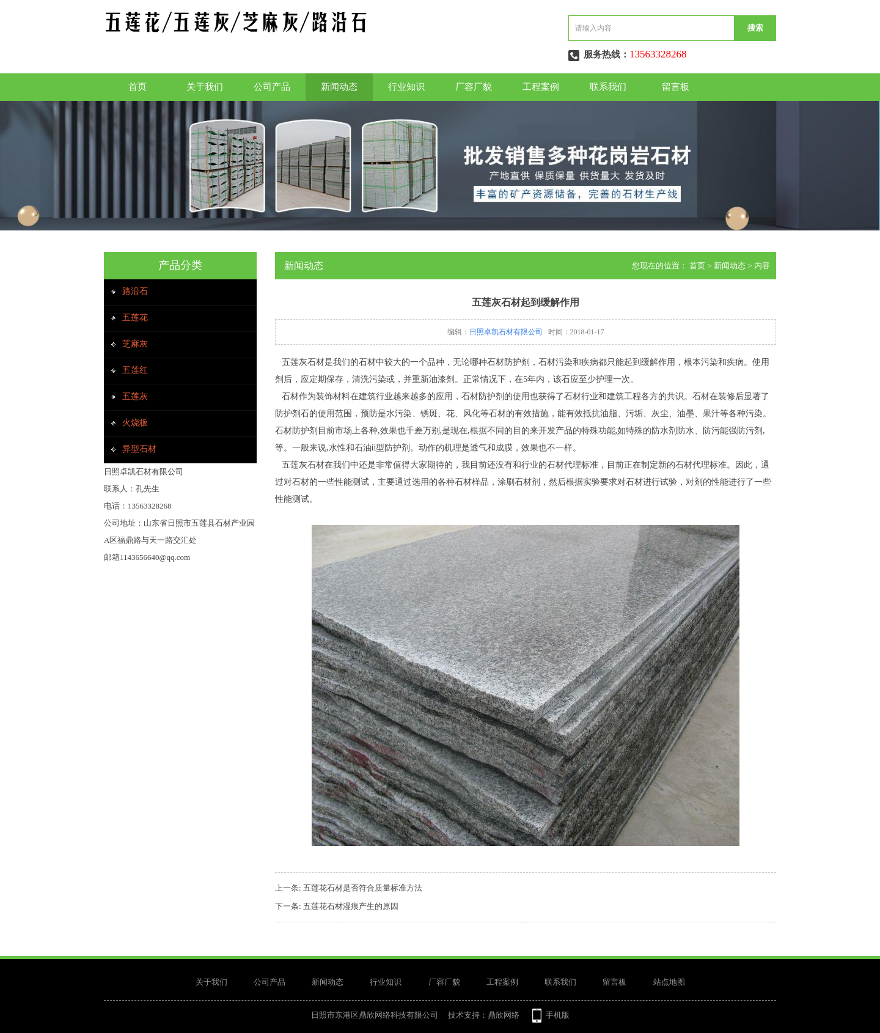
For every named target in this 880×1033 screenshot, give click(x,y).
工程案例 (540, 87)
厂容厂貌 (473, 87)
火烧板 (135, 422)
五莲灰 (135, 396)
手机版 (558, 1015)
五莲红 (135, 370)
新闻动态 (339, 87)
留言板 (675, 87)
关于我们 (204, 87)
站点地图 (669, 982)
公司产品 (272, 87)
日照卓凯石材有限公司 (506, 332)
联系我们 (608, 87)
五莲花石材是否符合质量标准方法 (362, 887)
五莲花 (135, 317)
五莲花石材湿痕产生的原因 (350, 906)
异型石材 (139, 449)
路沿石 (135, 291)
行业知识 (406, 87)
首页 (137, 87)
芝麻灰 (135, 343)
